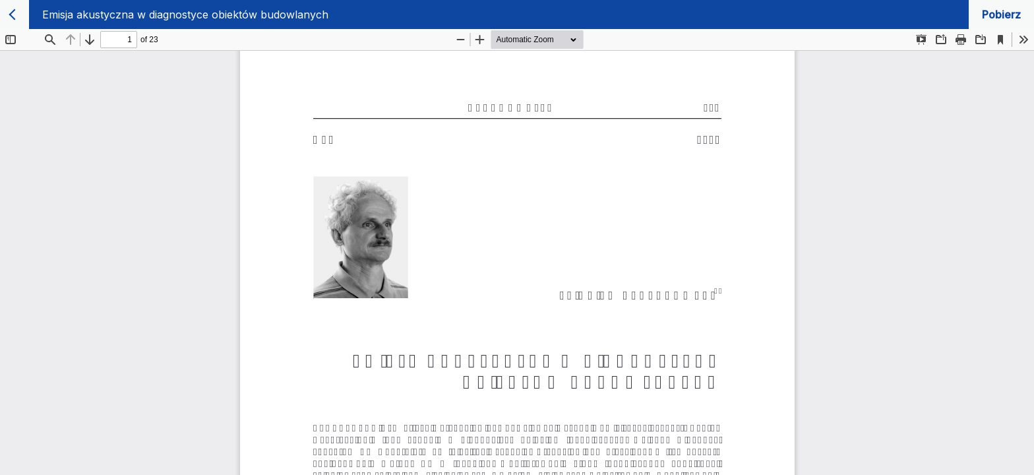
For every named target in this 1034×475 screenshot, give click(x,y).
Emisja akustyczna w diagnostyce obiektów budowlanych (185, 14)
